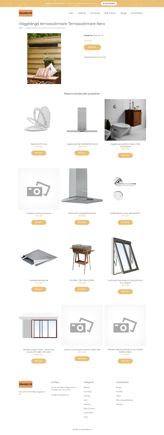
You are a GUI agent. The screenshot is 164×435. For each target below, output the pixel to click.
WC (102, 37)
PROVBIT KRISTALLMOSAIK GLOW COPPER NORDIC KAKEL (125, 352)
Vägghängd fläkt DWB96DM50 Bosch (82, 146)
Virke (86, 418)
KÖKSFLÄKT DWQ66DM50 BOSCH (82, 215)
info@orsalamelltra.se (60, 396)
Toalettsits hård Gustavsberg (39, 215)
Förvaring (95, 14)
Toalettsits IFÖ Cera (39, 146)
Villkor (118, 397)
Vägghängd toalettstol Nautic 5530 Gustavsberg (125, 147)
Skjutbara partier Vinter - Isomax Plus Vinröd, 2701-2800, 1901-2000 (38, 352)
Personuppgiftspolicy (124, 402)
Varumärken (137, 14)
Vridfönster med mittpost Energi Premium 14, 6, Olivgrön (125, 283)
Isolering (82, 14)
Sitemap (119, 406)
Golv (71, 14)
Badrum (97, 37)
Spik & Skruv (110, 14)
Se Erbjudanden (109, 3)
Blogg (123, 14)
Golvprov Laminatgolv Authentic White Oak (82, 351)
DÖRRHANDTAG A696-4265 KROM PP (125, 215)
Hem (20, 29)
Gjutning (87, 397)
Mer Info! (92, 49)
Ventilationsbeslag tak (38, 282)
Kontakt (119, 393)
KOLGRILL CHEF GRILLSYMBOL (82, 282)
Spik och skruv (89, 410)
